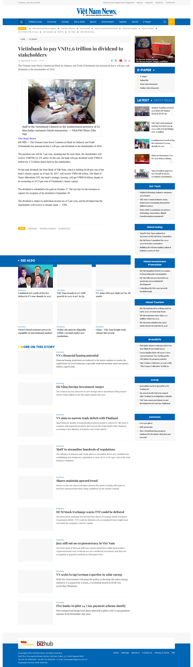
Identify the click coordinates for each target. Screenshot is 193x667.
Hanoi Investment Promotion (106, 28)
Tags (21, 228)
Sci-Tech (72, 32)
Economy (51, 21)
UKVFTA (61, 32)
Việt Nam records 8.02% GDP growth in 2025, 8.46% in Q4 (71, 295)
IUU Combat (48, 32)
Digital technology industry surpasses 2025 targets (156, 194)
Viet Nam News (27, 138)
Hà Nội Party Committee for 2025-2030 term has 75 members (154, 242)
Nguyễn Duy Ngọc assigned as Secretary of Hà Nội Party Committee (156, 235)
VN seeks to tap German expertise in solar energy (89, 574)
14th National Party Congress (44, 28)
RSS (173, 652)
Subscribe (144, 80)
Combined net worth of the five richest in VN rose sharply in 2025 (34, 295)
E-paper (144, 70)
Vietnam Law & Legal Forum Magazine (118, 2)
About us (135, 652)
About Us (159, 2)
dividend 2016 (64, 228)
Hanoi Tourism (148, 28)
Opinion (123, 21)
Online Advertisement (149, 88)
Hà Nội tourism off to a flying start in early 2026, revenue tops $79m (155, 310)
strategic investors (48, 228)
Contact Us (170, 2)
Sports (93, 21)
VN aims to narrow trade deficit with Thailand (87, 418)
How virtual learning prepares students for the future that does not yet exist (155, 434)
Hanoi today (85, 28)
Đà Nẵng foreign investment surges (80, 387)
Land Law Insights (130, 28)
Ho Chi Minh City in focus (28, 32)
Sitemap (125, 652)
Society (65, 21)
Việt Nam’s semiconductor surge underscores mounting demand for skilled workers (155, 202)
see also (28, 261)
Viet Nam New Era (68, 28)
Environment (108, 21)
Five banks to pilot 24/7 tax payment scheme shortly (91, 606)
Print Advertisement (148, 84)
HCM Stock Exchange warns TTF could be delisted (90, 512)
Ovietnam (149, 2)
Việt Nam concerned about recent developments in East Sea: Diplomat (155, 402)
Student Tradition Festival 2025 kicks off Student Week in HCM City (162, 110)
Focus (22, 28)
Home (23, 39)
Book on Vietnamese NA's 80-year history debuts (162, 157)
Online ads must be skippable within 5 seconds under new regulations (71, 332)
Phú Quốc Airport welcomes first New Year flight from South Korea (156, 347)
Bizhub (139, 2)
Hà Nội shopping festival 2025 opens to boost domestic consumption (155, 272)
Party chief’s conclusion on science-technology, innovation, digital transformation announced (155, 213)
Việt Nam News (96, 12)
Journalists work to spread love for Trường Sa (154, 387)
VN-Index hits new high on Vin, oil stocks (113, 295)
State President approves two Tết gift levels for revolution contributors (162, 173)
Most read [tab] (163, 100)
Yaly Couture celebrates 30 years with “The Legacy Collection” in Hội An (156, 364)
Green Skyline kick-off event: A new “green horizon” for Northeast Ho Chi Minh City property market (155, 355)
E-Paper (147, 21)
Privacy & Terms (162, 652)
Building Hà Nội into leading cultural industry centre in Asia (155, 249)
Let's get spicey (146, 423)
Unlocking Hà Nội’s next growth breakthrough (153, 290)
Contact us (147, 652)
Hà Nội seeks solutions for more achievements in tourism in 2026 (154, 324)
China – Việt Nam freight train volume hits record (111, 331)
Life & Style (79, 21)
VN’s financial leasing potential (77, 355)
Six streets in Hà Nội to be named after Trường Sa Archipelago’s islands (156, 394)
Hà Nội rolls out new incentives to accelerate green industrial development (154, 281)
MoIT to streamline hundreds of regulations (85, 449)
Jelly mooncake (146, 427)
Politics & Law (35, 21)
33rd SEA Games (87, 32)
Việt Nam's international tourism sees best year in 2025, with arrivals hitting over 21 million (162, 127)
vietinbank (32, 228)
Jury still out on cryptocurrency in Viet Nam (85, 543)
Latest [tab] (143, 100)
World (135, 21)
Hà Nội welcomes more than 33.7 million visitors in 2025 (154, 317)
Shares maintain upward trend (77, 481)
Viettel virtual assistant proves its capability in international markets (35, 331)
